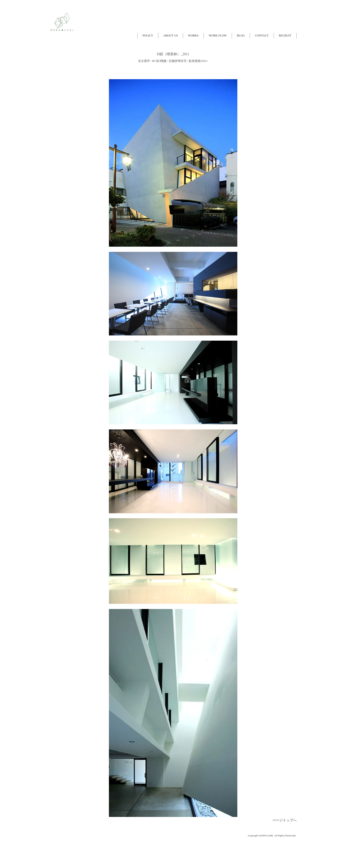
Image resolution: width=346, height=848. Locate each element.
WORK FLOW (218, 35)
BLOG (241, 35)
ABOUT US (170, 35)
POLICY (147, 35)
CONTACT (261, 35)
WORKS (193, 35)
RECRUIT (285, 35)
